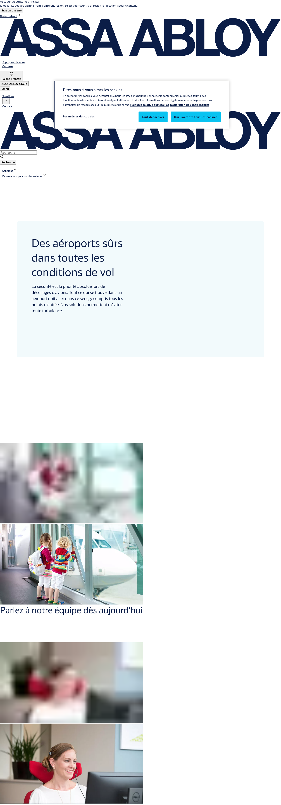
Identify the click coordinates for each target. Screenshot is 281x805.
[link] (10, 16)
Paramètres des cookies (79, 116)
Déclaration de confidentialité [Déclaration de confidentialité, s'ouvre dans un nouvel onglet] (189, 105)
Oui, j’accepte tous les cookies (195, 117)
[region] (141, 105)
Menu (5, 89)
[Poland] (11, 76)
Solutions (8, 96)
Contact (7, 106)
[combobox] (18, 152)
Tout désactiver (153, 117)
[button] (11, 10)
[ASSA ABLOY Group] (14, 83)
